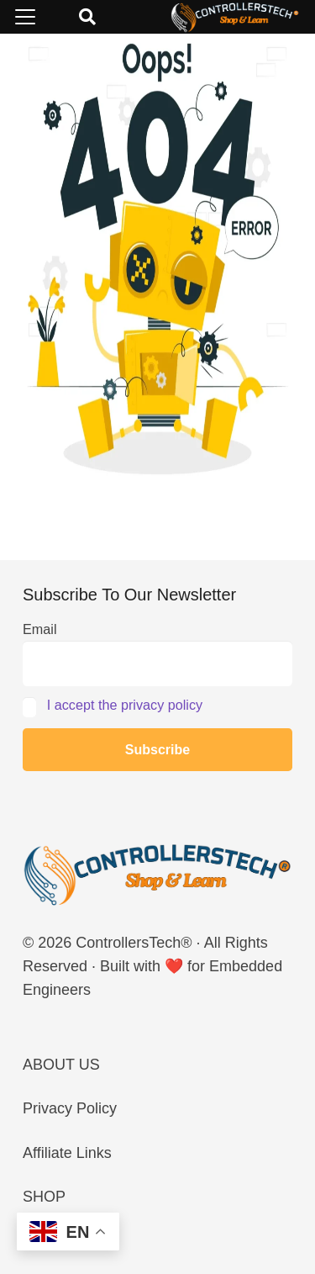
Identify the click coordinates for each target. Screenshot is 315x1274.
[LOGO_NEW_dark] (235, 17)
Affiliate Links (67, 1152)
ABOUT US (61, 1064)
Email (39, 629)
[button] (25, 17)
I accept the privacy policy (124, 704)
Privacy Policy (70, 1108)
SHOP (44, 1196)
